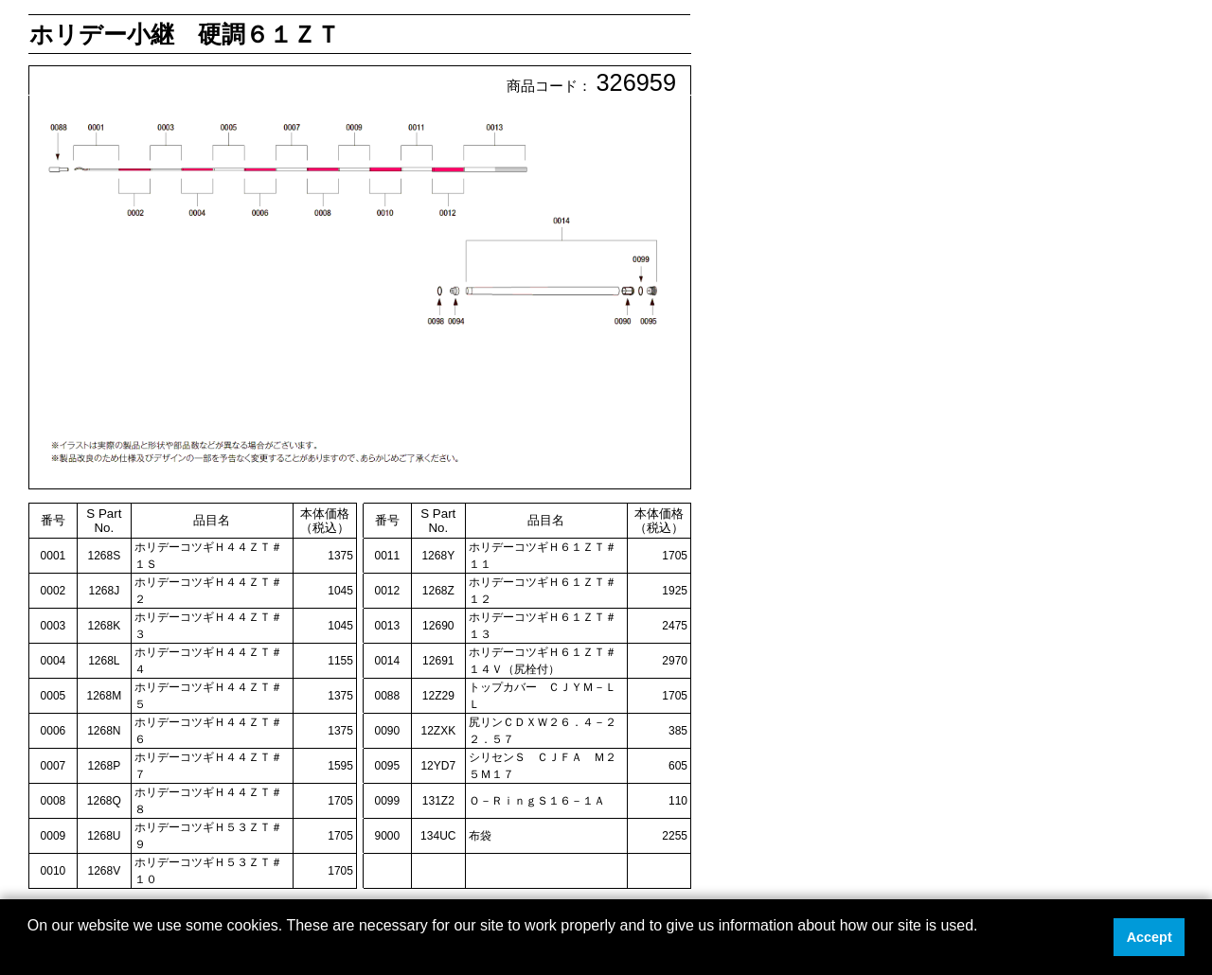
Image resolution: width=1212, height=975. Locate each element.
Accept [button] (1149, 937)
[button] (30, 950)
